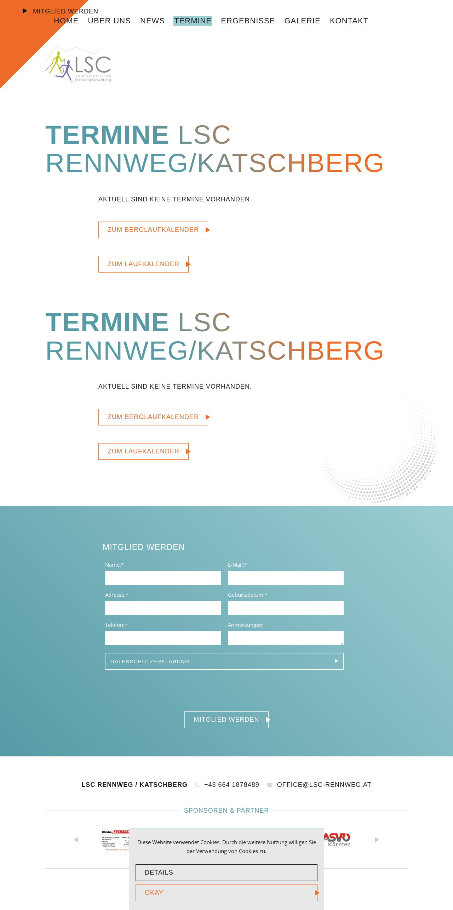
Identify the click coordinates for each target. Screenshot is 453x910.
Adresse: (117, 594)
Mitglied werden (64, 11)
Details (159, 872)
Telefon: (117, 624)
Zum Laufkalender (143, 264)
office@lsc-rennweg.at (319, 784)
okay (154, 892)
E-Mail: (240, 564)
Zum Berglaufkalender (153, 229)
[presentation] (156, 689)
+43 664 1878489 (227, 784)
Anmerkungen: (246, 624)
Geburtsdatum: (248, 594)
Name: (117, 564)
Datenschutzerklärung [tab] (150, 661)
